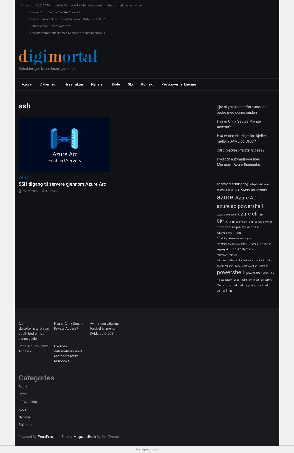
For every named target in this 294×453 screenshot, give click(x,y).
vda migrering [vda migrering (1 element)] (248, 285)
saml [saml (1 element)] (244, 279)
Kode (116, 84)
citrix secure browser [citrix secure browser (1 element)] (260, 221)
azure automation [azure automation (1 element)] (226, 214)
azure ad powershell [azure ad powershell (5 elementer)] (240, 206)
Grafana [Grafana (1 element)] (253, 244)
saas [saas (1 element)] (236, 279)
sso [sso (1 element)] (230, 285)
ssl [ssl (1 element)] (224, 285)
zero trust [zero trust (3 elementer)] (226, 290)
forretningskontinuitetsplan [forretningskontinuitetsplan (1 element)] (232, 244)
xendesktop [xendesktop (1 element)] (264, 285)
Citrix (22, 394)
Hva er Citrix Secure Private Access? (55, 12)
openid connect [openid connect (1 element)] (225, 266)
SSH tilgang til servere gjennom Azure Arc (62, 184)
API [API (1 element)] (237, 189)
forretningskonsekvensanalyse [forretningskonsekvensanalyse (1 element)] (234, 238)
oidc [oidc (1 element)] (269, 260)
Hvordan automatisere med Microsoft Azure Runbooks (67, 33)
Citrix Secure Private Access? (50, 26)
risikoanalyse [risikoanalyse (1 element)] (224, 279)
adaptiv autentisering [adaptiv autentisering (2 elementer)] (232, 184)
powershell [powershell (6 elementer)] (230, 272)
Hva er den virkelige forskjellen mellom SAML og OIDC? (67, 19)
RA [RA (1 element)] (272, 273)
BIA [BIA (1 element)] (261, 214)
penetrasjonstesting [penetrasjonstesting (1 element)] (246, 266)
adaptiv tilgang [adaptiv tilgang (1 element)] (225, 189)
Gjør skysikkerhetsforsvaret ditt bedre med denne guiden (103, 5)
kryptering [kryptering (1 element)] (265, 244)
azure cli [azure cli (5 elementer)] (247, 214)
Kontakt (147, 84)
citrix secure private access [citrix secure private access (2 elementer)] (237, 227)
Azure (27, 84)
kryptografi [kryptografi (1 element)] (223, 249)
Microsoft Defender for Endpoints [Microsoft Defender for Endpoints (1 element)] (235, 260)
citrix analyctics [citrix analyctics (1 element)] (238, 221)
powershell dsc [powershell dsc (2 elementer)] (257, 273)
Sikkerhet (47, 84)
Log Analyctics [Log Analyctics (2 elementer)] (242, 249)
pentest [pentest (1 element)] (263, 266)
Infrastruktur (73, 84)
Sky (130, 84)
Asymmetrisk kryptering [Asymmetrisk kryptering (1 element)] (254, 189)
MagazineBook (85, 437)
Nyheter (97, 84)
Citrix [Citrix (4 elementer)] (222, 221)
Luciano (51, 191)
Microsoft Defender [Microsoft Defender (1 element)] (227, 255)
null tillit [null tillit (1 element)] (260, 260)
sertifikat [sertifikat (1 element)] (254, 279)
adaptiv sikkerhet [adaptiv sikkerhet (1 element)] (259, 184)
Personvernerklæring (178, 84)
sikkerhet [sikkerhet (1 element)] (266, 279)
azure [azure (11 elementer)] (225, 197)
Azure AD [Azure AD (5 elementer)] (246, 198)
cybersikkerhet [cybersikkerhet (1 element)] (225, 233)
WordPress (46, 437)
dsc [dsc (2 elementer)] (238, 233)
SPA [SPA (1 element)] (219, 285)
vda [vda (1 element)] (236, 285)
